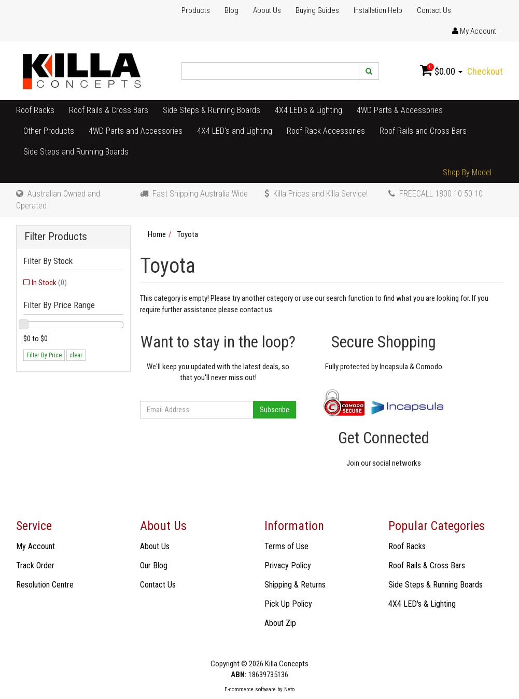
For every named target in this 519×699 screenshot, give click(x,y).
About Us (267, 10)
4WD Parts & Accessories (400, 110)
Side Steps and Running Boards (76, 152)
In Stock (49, 282)
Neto (289, 689)
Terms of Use (286, 546)
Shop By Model (467, 172)
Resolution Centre (45, 585)
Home (157, 234)
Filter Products (55, 237)
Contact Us (434, 10)
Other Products (48, 131)
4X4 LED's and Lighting (234, 131)
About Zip (280, 623)
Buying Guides (317, 10)
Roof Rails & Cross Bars (108, 110)
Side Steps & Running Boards (211, 110)
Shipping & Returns (295, 585)
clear (75, 355)
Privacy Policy (287, 565)
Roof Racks (35, 110)
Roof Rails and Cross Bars (423, 131)
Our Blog (153, 565)
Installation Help (378, 10)
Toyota (187, 234)
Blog (232, 10)
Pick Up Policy (288, 604)
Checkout (485, 71)
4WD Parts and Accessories (136, 131)
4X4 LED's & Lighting (308, 110)
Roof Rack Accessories (326, 131)
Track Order (35, 565)
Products (195, 10)
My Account (35, 546)
